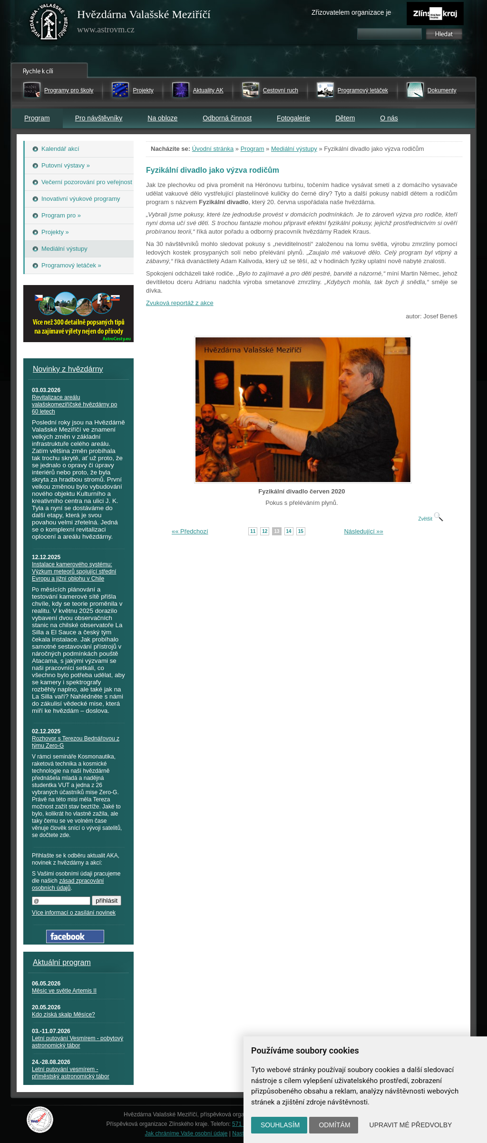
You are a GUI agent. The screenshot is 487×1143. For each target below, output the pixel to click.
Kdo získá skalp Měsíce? (63, 1014)
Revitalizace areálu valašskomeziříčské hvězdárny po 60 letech (74, 404)
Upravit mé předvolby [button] (411, 1125)
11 (252, 531)
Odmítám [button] (334, 1125)
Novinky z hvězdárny (68, 369)
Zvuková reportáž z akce (180, 302)
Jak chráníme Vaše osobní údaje (186, 1133)
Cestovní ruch (280, 90)
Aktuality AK (208, 90)
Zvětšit (430, 519)
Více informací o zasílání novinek (74, 912)
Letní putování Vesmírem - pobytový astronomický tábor (77, 1042)
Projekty (143, 90)
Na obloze (162, 118)
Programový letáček (363, 90)
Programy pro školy (68, 90)
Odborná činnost (227, 118)
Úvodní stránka (213, 148)
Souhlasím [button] (280, 1125)
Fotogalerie (293, 118)
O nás (389, 118)
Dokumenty (442, 90)
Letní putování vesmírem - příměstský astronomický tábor (70, 1073)
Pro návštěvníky (99, 118)
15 (300, 531)
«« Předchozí (190, 531)
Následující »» (363, 531)
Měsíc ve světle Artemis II (64, 990)
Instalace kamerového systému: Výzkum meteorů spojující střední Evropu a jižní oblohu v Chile (74, 571)
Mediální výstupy (294, 148)
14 (289, 531)
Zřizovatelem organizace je (351, 12)
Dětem (345, 118)
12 (264, 531)
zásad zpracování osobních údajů (68, 884)
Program (37, 118)
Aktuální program (62, 962)
